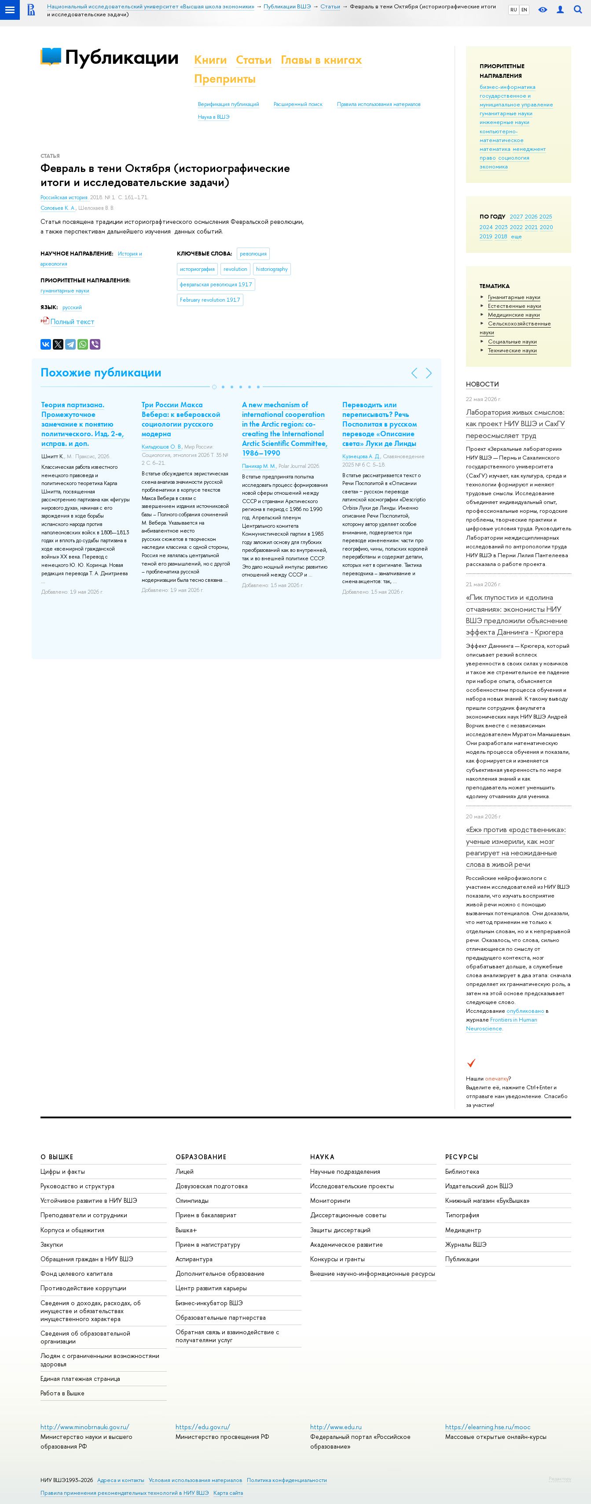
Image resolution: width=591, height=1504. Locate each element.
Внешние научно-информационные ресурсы (372, 1273)
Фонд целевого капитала (76, 1273)
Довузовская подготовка (212, 1186)
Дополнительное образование (220, 1273)
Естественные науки (514, 306)
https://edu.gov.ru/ (203, 1427)
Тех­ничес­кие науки (512, 350)
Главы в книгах (321, 59)
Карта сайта (228, 1493)
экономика (494, 166)
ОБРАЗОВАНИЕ (201, 1157)
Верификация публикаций (228, 104)
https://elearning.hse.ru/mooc (487, 1427)
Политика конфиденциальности (287, 1480)
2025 (546, 216)
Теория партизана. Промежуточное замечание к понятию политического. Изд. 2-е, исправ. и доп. (83, 424)
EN (524, 10)
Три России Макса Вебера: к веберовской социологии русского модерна (181, 419)
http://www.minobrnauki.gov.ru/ (84, 1427)
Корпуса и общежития (72, 1230)
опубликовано (525, 1011)
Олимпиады (192, 1200)
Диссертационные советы (348, 1215)
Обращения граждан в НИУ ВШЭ (86, 1259)
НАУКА (322, 1157)
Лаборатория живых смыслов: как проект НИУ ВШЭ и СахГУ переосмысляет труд (515, 423)
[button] (214, 387)
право (488, 157)
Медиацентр (463, 1230)
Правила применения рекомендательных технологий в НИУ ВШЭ (124, 1493)
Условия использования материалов (195, 1480)
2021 (531, 227)
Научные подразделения (345, 1171)
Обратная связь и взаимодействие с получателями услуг (227, 1336)
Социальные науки (512, 341)
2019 (486, 236)
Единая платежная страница (80, 1378)
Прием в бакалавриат (206, 1215)
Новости (482, 384)
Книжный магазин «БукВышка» (487, 1200)
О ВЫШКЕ (57, 1157)
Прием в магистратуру (208, 1244)
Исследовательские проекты (352, 1186)
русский (72, 307)
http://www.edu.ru (336, 1427)
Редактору (560, 1478)
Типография (462, 1215)
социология (513, 157)
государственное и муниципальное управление (516, 99)
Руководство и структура (77, 1186)
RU (513, 10)
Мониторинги (330, 1200)
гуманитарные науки (506, 113)
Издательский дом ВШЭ (479, 1186)
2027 (516, 216)
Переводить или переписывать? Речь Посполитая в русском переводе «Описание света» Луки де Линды (379, 424)
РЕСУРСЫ (462, 1157)
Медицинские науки (514, 314)
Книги (210, 59)
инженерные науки (504, 122)
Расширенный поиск (298, 104)
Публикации (122, 56)
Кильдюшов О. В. (162, 446)
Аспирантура (194, 1259)
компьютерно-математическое (502, 135)
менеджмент (529, 149)
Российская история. (65, 197)
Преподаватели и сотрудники (83, 1215)
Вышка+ (186, 1230)
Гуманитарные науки (514, 297)
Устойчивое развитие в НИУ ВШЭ (88, 1200)
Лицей (185, 1171)
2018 (501, 236)
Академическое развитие (346, 1244)
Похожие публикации (101, 372)
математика (495, 149)
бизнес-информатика (508, 87)
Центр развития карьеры (211, 1288)
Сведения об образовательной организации (85, 1337)
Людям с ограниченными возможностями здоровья (99, 1359)
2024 (486, 227)
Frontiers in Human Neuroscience (501, 1023)
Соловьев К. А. (58, 208)
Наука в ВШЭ (213, 116)
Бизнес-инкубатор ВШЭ (209, 1303)
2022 (516, 227)
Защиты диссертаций (340, 1230)
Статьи (254, 59)
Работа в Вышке (62, 1393)
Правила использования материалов (379, 104)
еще (516, 236)
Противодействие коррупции (83, 1288)
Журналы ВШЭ (466, 1244)
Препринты (225, 78)
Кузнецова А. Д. (361, 456)
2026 (531, 216)
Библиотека (462, 1171)
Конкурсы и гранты (337, 1259)
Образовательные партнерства (221, 1317)
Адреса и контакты (120, 1480)
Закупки (51, 1244)
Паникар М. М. (259, 466)
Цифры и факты (62, 1171)
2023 (501, 227)
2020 (546, 227)
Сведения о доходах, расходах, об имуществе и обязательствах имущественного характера (90, 1311)
